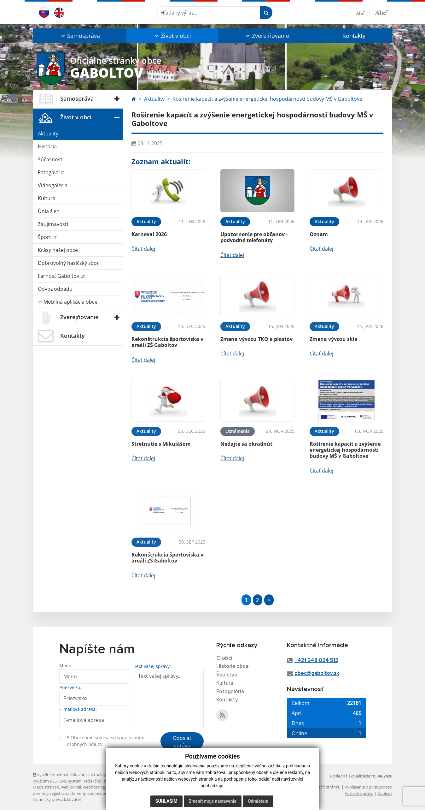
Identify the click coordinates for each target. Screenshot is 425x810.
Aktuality (48, 133)
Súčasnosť (50, 159)
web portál (71, 787)
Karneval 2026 (149, 234)
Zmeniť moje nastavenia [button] (212, 801)
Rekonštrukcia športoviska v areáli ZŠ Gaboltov (167, 342)
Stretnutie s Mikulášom (161, 443)
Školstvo (226, 675)
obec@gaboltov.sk (316, 673)
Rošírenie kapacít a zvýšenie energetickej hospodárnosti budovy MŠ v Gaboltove (267, 98)
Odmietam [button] (258, 801)
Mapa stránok (46, 787)
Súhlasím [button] (166, 801)
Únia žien (49, 211)
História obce (232, 666)
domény (40, 793)
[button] (79, 35)
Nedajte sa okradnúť (246, 443)
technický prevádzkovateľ (57, 799)
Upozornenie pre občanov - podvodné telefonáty (254, 237)
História (47, 146)
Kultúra (46, 198)
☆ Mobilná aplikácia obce (67, 301)
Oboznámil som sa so (105, 741)
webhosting (94, 787)
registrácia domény (68, 793)
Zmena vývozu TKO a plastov (256, 339)
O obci (224, 658)
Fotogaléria (51, 172)
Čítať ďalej (143, 248)
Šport (45, 237)
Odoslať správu (182, 742)
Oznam (319, 234)
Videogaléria (52, 185)
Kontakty (353, 35)
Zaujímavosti (53, 224)
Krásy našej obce (58, 250)
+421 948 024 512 (316, 660)
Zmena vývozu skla (334, 339)
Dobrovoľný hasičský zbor (68, 262)
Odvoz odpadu (55, 288)
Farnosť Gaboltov (59, 275)
